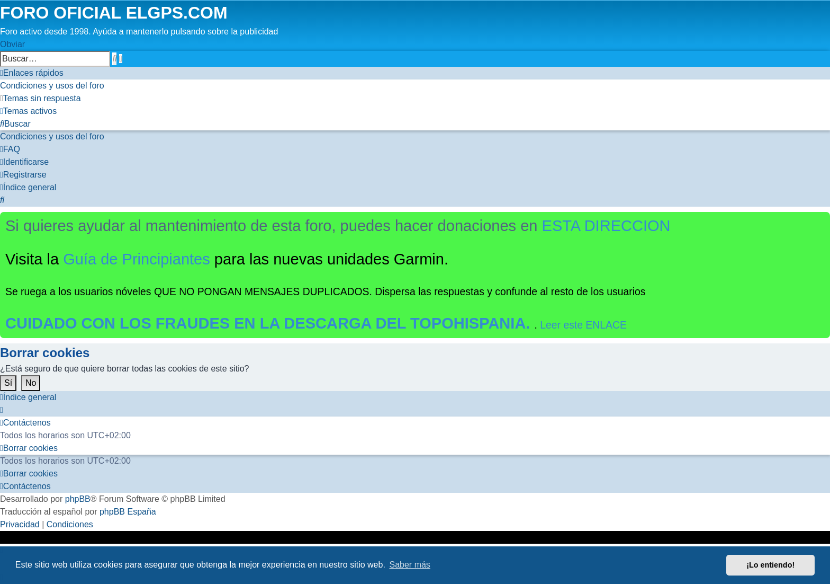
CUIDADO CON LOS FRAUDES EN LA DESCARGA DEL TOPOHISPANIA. (270, 323)
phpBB (78, 498)
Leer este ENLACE (583, 325)
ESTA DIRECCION (606, 225)
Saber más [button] (410, 564)
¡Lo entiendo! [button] (770, 565)
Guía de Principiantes (136, 259)
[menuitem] (52, 85)
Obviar (12, 44)
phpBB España (128, 511)
